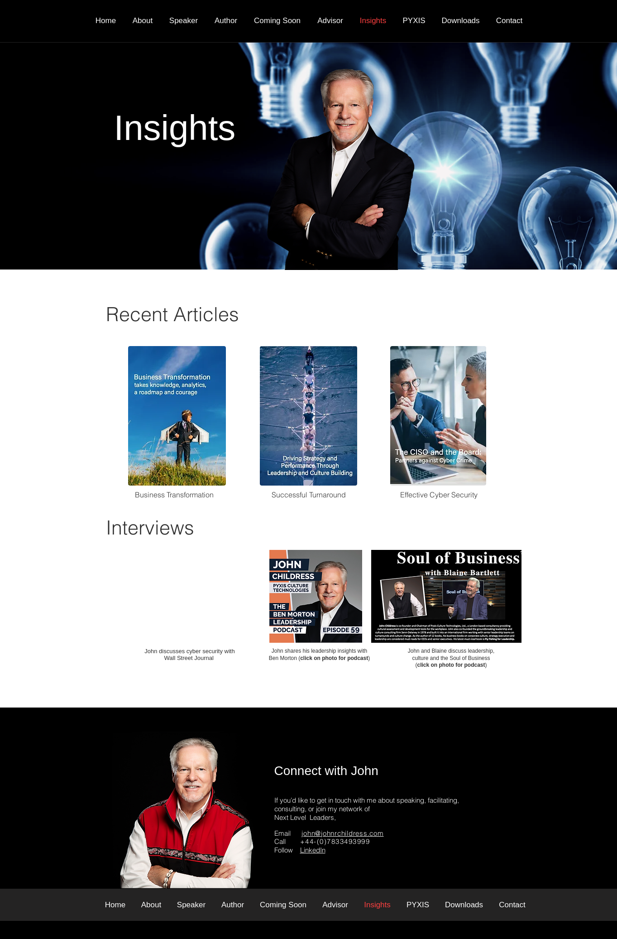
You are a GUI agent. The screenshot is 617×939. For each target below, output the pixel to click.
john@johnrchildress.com (342, 833)
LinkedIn (312, 850)
